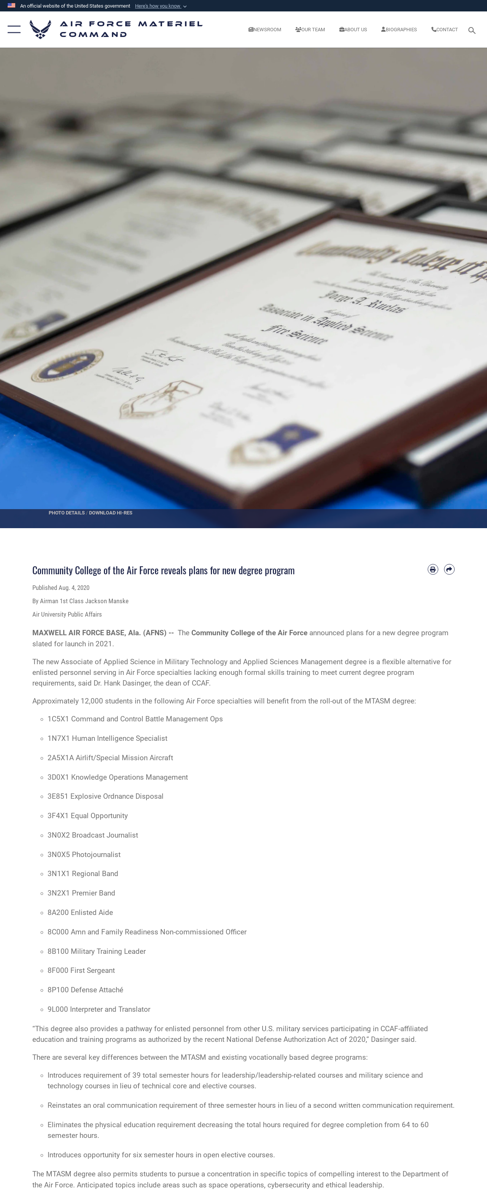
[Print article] (433, 569)
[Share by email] (449, 569)
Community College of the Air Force (249, 633)
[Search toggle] (473, 29)
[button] (161, 6)
